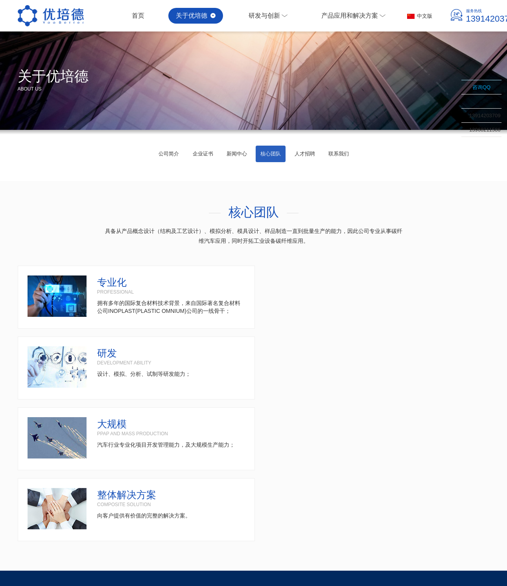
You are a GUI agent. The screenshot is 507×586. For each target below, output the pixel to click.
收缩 (451, 116)
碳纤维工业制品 (380, 559)
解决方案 (261, 452)
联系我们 (477, 144)
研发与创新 (270, 15)
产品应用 (175, 452)
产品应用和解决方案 (356, 15)
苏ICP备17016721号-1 (465, 559)
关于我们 (30, 452)
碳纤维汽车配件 (346, 559)
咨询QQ (481, 87)
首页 (138, 15)
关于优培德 (197, 15)
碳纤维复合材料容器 (419, 559)
